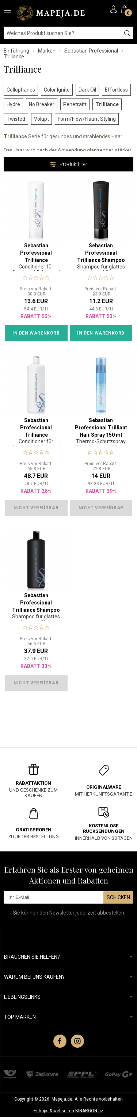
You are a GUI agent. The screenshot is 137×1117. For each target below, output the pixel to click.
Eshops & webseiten (54, 1110)
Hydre (13, 104)
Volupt (41, 119)
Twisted (16, 119)
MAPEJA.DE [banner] (51, 13)
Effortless (116, 90)
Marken (47, 51)
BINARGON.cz (89, 1110)
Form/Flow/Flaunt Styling (87, 119)
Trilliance (107, 104)
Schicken (118, 897)
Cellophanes (21, 90)
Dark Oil (87, 90)
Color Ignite (57, 90)
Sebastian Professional (91, 51)
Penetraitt (75, 104)
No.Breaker (41, 104)
